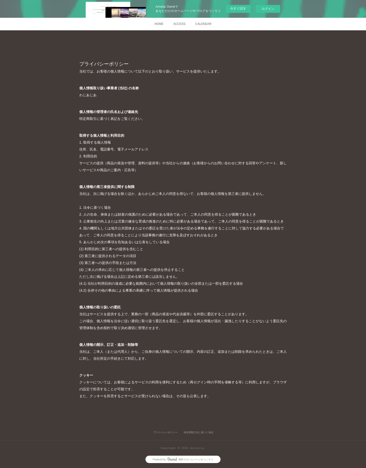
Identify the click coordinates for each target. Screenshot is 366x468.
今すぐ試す (238, 8)
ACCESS (179, 24)
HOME (159, 24)
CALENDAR (203, 24)
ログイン (268, 9)
